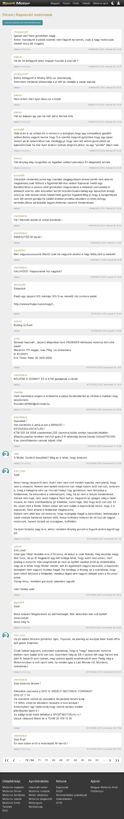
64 (90, 760)
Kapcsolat (62, 787)
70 (46, 760)
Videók (86, 3)
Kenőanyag (35, 806)
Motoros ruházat (39, 791)
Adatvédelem (64, 799)
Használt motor (38, 787)
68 (60, 760)
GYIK (59, 802)
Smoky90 (20, 284)
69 (53, 760)
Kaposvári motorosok (34, 15)
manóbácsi (20, 216)
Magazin (55, 3)
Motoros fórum (11, 791)
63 (97, 760)
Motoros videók (12, 799)
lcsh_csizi (19, 471)
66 (75, 760)
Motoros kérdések (13, 795)
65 (82, 760)
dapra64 (19, 602)
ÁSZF (59, 791)
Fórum (66, 3)
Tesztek (7, 806)
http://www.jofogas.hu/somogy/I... (34, 304)
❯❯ (117, 760)
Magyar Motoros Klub (104, 787)
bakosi (18, 56)
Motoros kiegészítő (40, 799)
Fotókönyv (97, 791)
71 (39, 760)
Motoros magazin (13, 787)
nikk (16, 453)
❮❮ (7, 760)
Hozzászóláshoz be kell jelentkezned (23, 22)
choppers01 (21, 32)
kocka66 (19, 129)
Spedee (18, 392)
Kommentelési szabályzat (71, 795)
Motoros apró (100, 3)
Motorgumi (35, 802)
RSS (5, 810)
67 (68, 760)
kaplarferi (20, 250)
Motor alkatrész (38, 795)
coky (17, 338)
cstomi (18, 321)
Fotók (76, 3)
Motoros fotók (11, 802)
